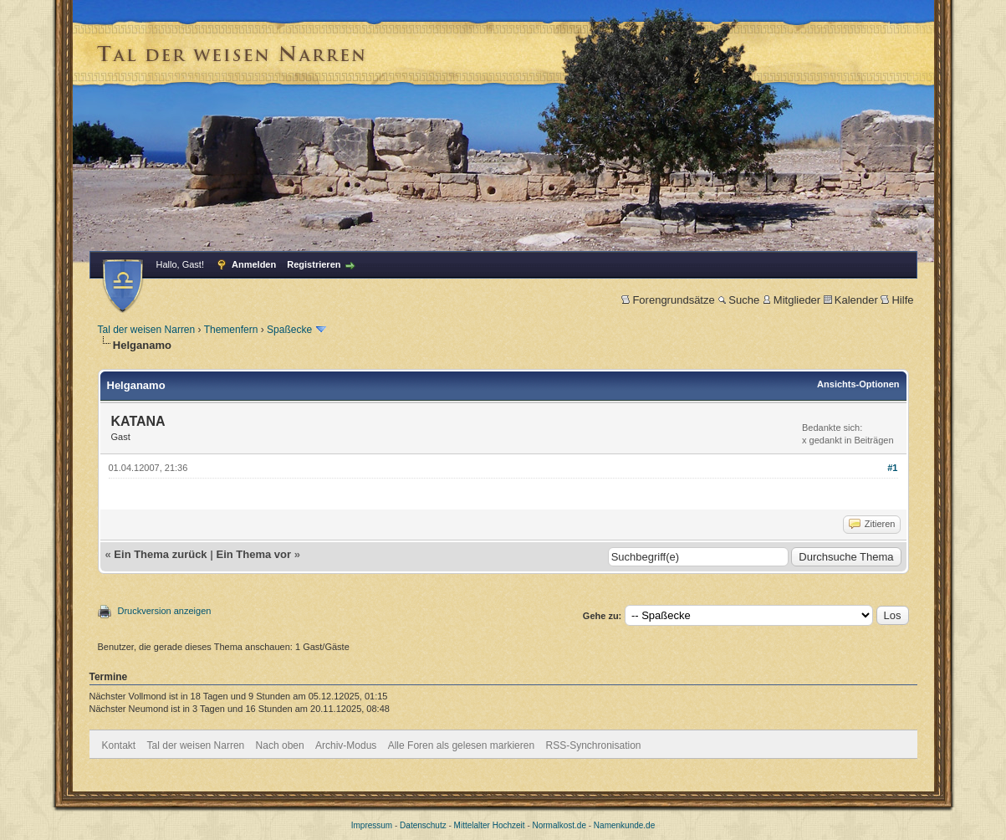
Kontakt (119, 745)
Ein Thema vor (253, 554)
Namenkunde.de (624, 825)
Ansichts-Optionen (858, 384)
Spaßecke (289, 329)
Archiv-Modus (345, 745)
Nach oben (280, 745)
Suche (738, 300)
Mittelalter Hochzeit (489, 825)
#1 (892, 468)
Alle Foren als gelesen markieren (461, 745)
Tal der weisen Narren (147, 329)
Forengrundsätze (667, 300)
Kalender (851, 300)
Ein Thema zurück (160, 554)
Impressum (371, 825)
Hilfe (897, 300)
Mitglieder (791, 300)
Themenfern (231, 329)
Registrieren (313, 264)
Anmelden (254, 264)
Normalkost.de (559, 825)
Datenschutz (423, 825)
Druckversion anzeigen (165, 611)
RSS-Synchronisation (593, 745)
